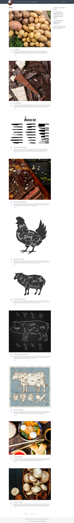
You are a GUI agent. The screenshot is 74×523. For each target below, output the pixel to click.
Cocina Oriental (18, 457)
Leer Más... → (16, 207)
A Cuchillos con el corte (20, 147)
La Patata (16, 49)
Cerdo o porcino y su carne (21, 354)
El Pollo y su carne (19, 259)
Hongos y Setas (18, 502)
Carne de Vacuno (18, 409)
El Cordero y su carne (20, 299)
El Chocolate (17, 103)
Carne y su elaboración (20, 202)
